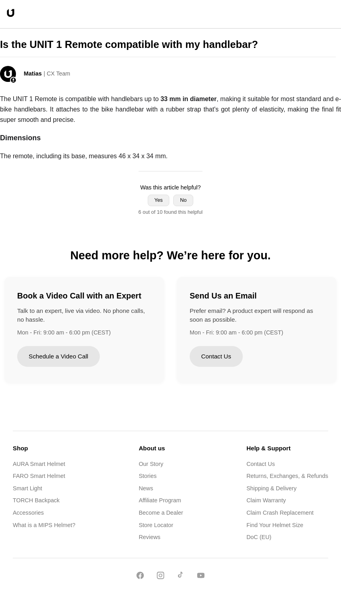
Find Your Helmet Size (274, 525)
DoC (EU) (258, 537)
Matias (33, 73)
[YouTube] (200, 577)
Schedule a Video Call (58, 356)
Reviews (149, 537)
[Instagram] (160, 577)
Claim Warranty (266, 500)
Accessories (28, 512)
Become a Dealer (161, 512)
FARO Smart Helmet (39, 476)
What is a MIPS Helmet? (44, 525)
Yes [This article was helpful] (159, 200)
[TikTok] (180, 577)
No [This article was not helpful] (183, 200)
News (146, 488)
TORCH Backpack (36, 500)
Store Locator (156, 525)
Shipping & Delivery (271, 488)
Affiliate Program (160, 500)
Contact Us (216, 356)
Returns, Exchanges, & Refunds (287, 476)
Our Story (151, 464)
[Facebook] (140, 577)
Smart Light (27, 488)
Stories (148, 476)
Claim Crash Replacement (279, 512)
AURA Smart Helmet (39, 464)
